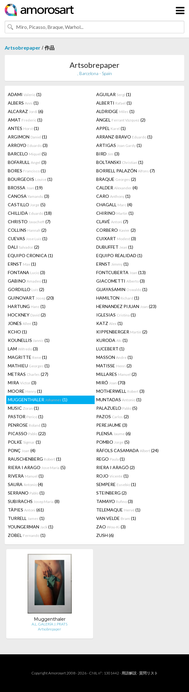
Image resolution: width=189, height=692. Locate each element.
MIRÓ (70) (110, 382)
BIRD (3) (107, 153)
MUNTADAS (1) (118, 399)
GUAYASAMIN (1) (121, 289)
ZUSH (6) (105, 535)
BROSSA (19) (25, 187)
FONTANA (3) (26, 272)
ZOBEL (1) (26, 535)
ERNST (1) (22, 264)
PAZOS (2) (112, 416)
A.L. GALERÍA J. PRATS (49, 624)
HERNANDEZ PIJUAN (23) (126, 306)
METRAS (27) (28, 374)
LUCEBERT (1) (110, 348)
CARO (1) (113, 196)
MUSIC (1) (23, 408)
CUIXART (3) (116, 238)
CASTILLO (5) (26, 204)
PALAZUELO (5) (116, 408)
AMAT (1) (25, 119)
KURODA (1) (112, 340)
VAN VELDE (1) (116, 518)
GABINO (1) (27, 281)
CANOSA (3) (28, 196)
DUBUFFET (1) (114, 247)
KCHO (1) (17, 331)
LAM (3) (23, 348)
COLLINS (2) (27, 230)
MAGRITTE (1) (27, 357)
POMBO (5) (112, 442)
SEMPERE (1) (116, 484)
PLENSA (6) (113, 433)
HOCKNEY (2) (27, 314)
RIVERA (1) (26, 475)
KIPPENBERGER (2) (121, 331)
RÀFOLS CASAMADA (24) (127, 450)
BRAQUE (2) (116, 179)
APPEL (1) (111, 128)
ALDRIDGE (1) (115, 111)
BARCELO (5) (27, 153)
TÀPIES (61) (26, 509)
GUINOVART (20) (31, 297)
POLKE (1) (24, 442)
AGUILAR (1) (113, 94)
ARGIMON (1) (27, 136)
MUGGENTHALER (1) (37, 399)
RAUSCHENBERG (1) (34, 459)
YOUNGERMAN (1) (30, 526)
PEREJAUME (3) (111, 425)
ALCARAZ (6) (25, 111)
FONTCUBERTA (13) (121, 272)
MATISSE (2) (114, 365)
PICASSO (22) (27, 433)
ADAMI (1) (24, 94)
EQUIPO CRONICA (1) (30, 255)
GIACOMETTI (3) (120, 281)
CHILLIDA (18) (30, 213)
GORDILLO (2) (26, 289)
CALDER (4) (117, 187)
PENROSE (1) (27, 425)
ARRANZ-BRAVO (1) (124, 136)
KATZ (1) (109, 323)
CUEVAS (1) (27, 238)
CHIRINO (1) (115, 213)
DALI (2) (23, 247)
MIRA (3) (22, 382)
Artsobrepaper (22, 48)
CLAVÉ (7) (112, 221)
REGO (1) (110, 459)
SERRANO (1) (26, 492)
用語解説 (129, 673)
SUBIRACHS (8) (34, 501)
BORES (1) (27, 170)
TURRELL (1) (26, 518)
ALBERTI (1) (114, 102)
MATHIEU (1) (29, 365)
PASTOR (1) (25, 416)
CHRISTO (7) (29, 221)
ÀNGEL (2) (120, 119)
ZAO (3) (111, 526)
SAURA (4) (25, 484)
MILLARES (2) (116, 374)
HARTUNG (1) (26, 306)
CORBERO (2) (116, 230)
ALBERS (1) (23, 102)
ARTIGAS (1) (119, 145)
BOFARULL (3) (27, 162)
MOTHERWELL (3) (120, 391)
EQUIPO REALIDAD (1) (119, 255)
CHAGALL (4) (114, 204)
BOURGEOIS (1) (30, 179)
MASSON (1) (114, 357)
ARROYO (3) (28, 145)
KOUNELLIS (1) (29, 340)
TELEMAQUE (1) (118, 509)
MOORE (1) (25, 391)
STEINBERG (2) (111, 492)
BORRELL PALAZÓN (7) (125, 170)
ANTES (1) (23, 128)
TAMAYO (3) (114, 501)
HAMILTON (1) (117, 297)
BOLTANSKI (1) (119, 162)
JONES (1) (22, 323)
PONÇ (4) (21, 450)
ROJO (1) (112, 475)
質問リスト (148, 673)
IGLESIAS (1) (116, 314)
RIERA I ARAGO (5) (37, 467)
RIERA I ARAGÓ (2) (115, 467)
